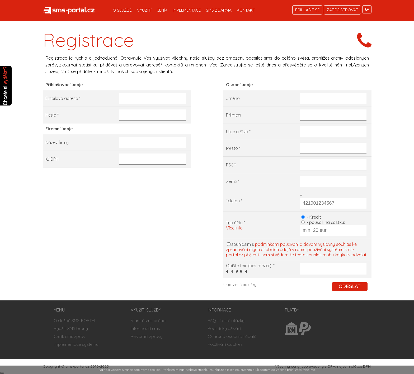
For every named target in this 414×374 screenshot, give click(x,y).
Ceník (162, 10)
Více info (234, 228)
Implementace (187, 10)
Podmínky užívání (224, 328)
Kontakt (246, 10)
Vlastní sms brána (148, 320)
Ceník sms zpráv (69, 336)
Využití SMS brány (71, 328)
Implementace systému (76, 344)
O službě (122, 10)
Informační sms (145, 328)
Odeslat (350, 286)
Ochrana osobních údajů (232, 336)
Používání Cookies (225, 344)
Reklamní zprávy (147, 336)
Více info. (309, 370)
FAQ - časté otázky (226, 320)
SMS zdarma (219, 10)
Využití (144, 10)
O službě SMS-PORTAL (75, 320)
